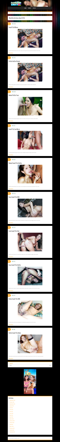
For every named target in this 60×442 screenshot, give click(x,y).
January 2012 (12, 430)
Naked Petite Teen (14, 95)
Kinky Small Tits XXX (14, 299)
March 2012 (12, 426)
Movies (29, 8)
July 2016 (11, 411)
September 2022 (12, 400)
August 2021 (12, 405)
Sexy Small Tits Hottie (15, 265)
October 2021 (12, 402)
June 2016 (11, 413)
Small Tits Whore (13, 27)
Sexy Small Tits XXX (14, 197)
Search (11, 363)
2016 (12, 12)
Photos (34, 8)
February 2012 (12, 428)
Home (25, 8)
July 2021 (11, 407)
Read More (11, 52)
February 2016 (12, 420)
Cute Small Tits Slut (14, 231)
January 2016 (12, 422)
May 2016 (11, 415)
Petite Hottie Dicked (14, 61)
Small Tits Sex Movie (14, 129)
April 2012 (11, 424)
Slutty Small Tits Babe (15, 333)
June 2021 (11, 409)
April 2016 (11, 417)
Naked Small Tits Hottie (15, 163)
